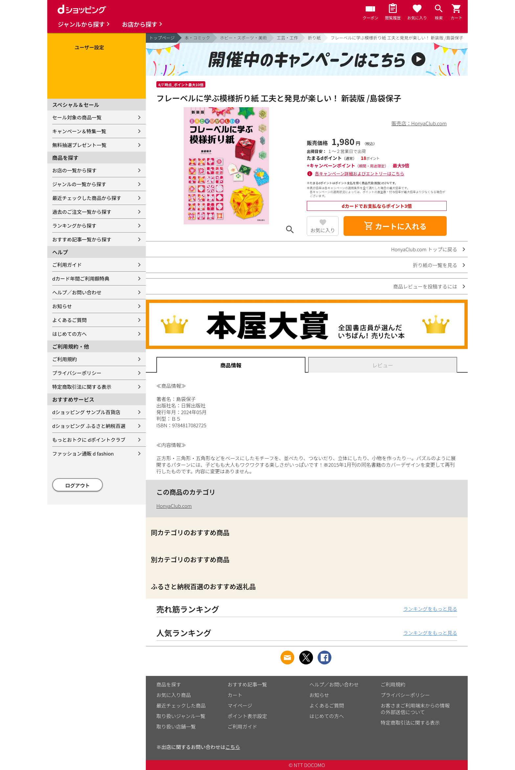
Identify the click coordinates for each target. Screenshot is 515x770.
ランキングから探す (74, 225)
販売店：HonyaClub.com (419, 123)
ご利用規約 (64, 359)
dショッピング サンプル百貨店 (86, 412)
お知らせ (62, 306)
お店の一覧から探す (74, 170)
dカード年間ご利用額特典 (80, 278)
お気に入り (322, 230)
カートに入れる (395, 226)
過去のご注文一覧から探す (81, 211)
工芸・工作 (287, 38)
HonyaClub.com (174, 505)
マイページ (240, 705)
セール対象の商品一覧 (76, 117)
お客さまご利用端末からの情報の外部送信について (415, 708)
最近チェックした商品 (181, 705)
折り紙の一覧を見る (435, 264)
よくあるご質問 (69, 319)
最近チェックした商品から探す (86, 197)
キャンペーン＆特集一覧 (79, 131)
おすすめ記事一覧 (247, 684)
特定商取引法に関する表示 (81, 386)
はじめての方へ (69, 333)
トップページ (162, 38)
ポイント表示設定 (247, 715)
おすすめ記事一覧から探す (81, 239)
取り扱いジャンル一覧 (180, 715)
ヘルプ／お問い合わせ (76, 292)
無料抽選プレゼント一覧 (79, 144)
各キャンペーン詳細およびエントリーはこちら (359, 173)
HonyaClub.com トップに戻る (424, 249)
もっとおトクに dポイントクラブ (88, 439)
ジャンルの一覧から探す (79, 184)
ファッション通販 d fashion (83, 453)
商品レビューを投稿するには (425, 286)
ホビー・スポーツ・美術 (243, 38)
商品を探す (168, 684)
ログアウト (77, 485)
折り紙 (314, 38)
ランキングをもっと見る (430, 608)
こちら (232, 746)
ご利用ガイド (67, 264)
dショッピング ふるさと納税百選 (88, 425)
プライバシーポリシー (76, 372)
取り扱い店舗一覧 (176, 726)
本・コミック (197, 38)
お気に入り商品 (173, 694)
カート (235, 694)
